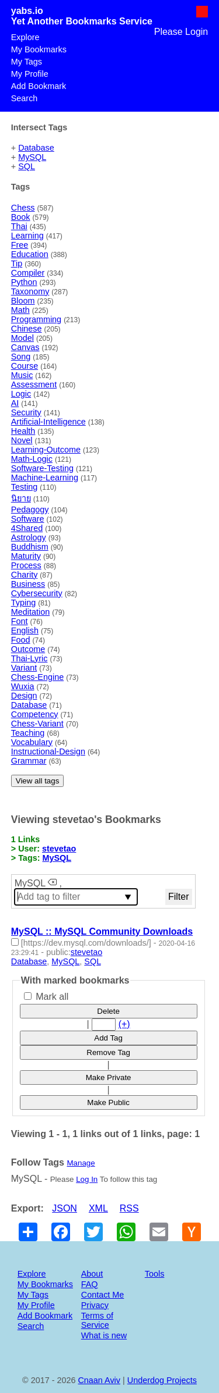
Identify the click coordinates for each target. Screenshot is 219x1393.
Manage (81, 1163)
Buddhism (29, 546)
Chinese (26, 328)
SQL (26, 166)
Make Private (108, 1077)
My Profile (29, 74)
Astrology (28, 537)
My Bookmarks (39, 49)
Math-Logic (32, 459)
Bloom (23, 300)
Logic (21, 393)
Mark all (46, 997)
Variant (24, 667)
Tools (155, 1273)
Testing (24, 486)
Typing (23, 602)
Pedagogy (30, 509)
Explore (25, 37)
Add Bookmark (38, 86)
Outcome (28, 649)
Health (23, 431)
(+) (124, 1024)
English (25, 630)
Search (24, 98)
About (92, 1273)
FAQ (89, 1284)
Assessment (34, 384)
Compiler (28, 272)
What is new (104, 1335)
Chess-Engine (37, 677)
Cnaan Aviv (99, 1380)
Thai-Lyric (29, 658)
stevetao (59, 848)
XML (98, 1208)
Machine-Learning (44, 477)
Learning (27, 235)
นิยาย (21, 498)
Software (27, 518)
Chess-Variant (37, 723)
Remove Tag (108, 1052)
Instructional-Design (48, 751)
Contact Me (102, 1294)
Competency (34, 714)
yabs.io (27, 11)
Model (22, 338)
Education (29, 254)
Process (26, 565)
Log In (87, 1179)
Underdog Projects (162, 1380)
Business (28, 584)
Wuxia (22, 686)
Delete (108, 1011)
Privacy (95, 1305)
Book (20, 217)
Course (24, 365)
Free (20, 245)
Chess (23, 207)
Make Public (108, 1102)
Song (21, 356)
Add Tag (108, 1038)
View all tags (38, 780)
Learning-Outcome (46, 449)
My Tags (26, 61)
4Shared (27, 528)
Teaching (28, 733)
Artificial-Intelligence (48, 421)
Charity (24, 574)
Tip (16, 263)
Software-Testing (42, 468)
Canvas (25, 347)
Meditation (30, 612)
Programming (36, 319)
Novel (22, 440)
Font (19, 621)
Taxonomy (30, 291)
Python (24, 282)
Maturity (26, 556)
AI (15, 403)
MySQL (32, 157)
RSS (129, 1208)
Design (24, 695)
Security (26, 412)
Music (22, 375)
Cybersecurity (36, 593)
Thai (19, 226)
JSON (64, 1208)
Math (20, 310)
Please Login (181, 32)
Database (36, 147)
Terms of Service (97, 1320)
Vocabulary (32, 742)
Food (20, 639)
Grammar (29, 760)
